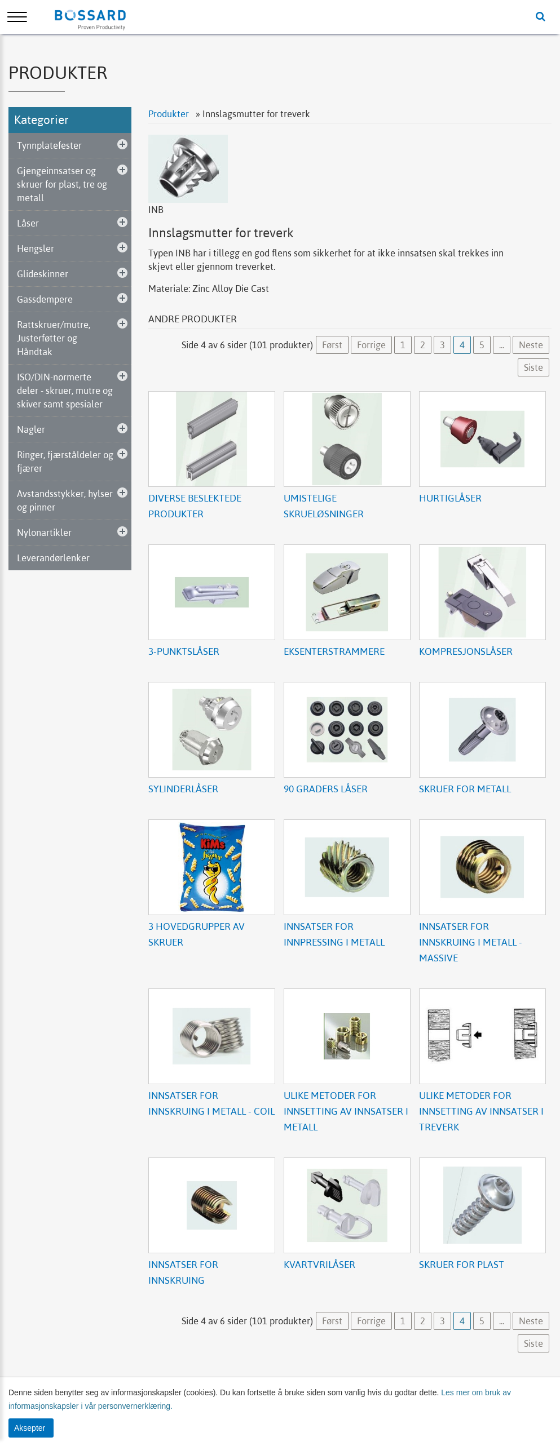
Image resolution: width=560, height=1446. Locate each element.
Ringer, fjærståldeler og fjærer (65, 461)
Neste (531, 345)
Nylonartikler (44, 533)
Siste (533, 367)
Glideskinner (42, 274)
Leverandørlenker (53, 558)
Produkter (169, 114)
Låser (28, 223)
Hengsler (35, 248)
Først (332, 345)
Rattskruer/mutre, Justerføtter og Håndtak (53, 338)
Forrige (371, 345)
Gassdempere (45, 299)
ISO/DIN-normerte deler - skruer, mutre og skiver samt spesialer (65, 390)
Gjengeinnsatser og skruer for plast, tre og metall (62, 184)
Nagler (31, 429)
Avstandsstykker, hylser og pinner (65, 500)
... (501, 345)
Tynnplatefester (49, 145)
